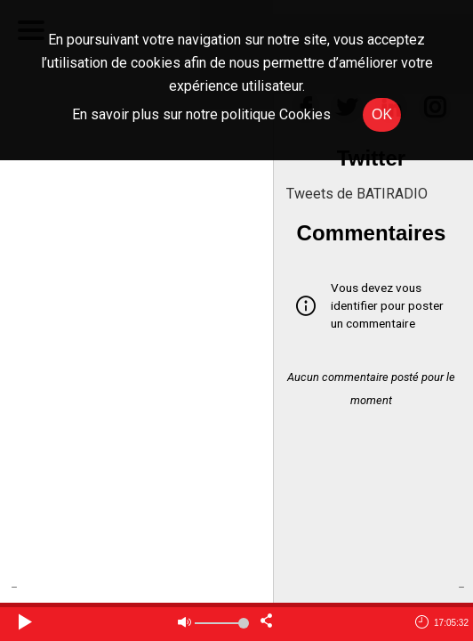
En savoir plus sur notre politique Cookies (201, 114)
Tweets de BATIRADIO (357, 193)
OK (382, 114)
